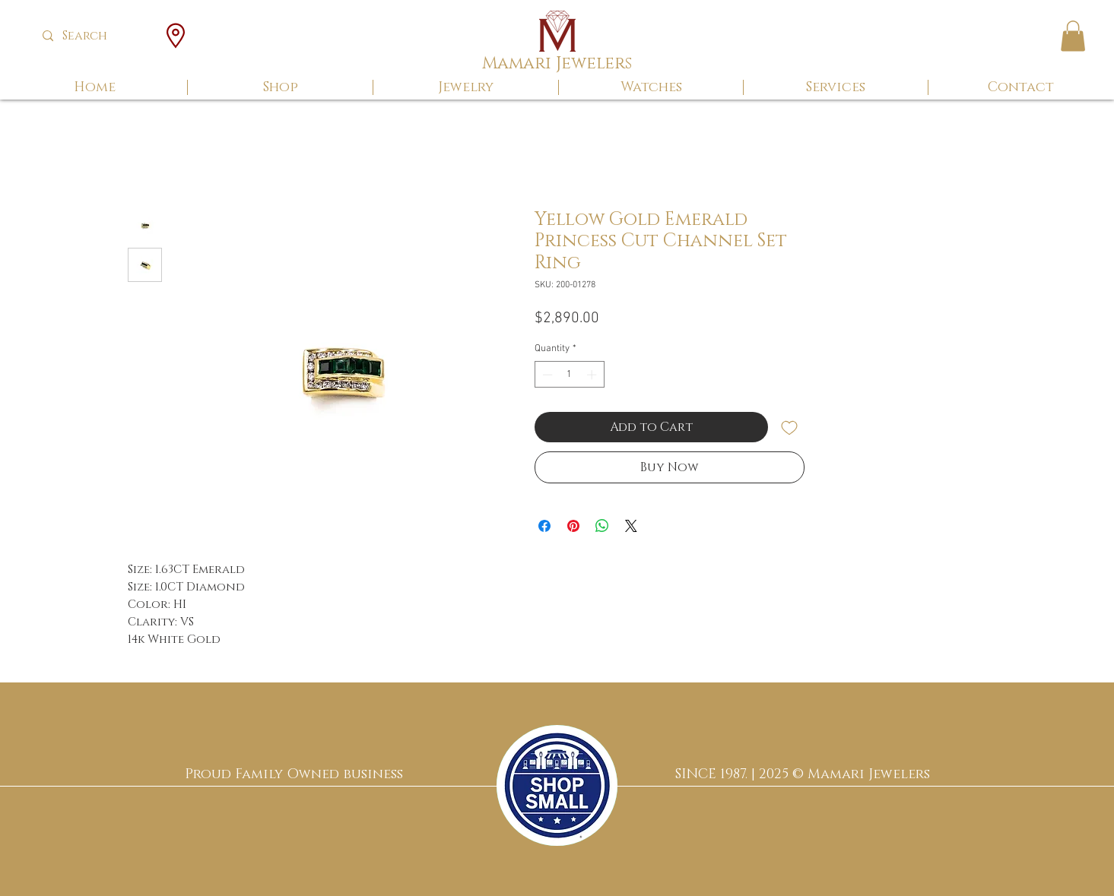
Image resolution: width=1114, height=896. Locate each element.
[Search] (96, 36)
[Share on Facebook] (544, 526)
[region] (557, 785)
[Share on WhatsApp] (602, 526)
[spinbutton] (569, 375)
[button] (1073, 36)
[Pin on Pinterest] (573, 526)
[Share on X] (631, 526)
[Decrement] (546, 375)
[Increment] (593, 375)
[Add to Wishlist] (789, 427)
